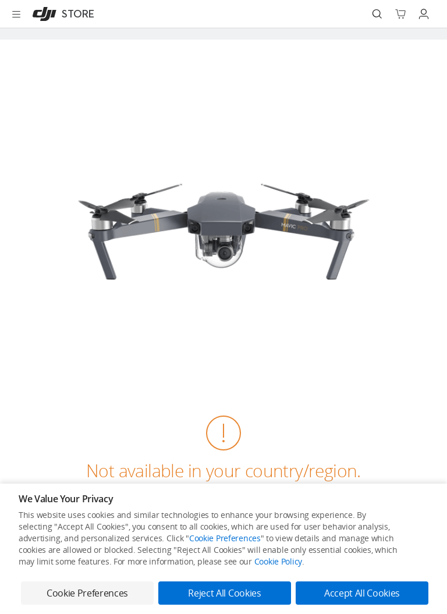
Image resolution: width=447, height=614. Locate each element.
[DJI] (61, 14)
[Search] (377, 14)
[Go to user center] (423, 14)
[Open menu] (16, 14)
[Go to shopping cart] (400, 14)
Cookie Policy (278, 561)
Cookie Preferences (225, 538)
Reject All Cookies (224, 593)
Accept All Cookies (362, 593)
